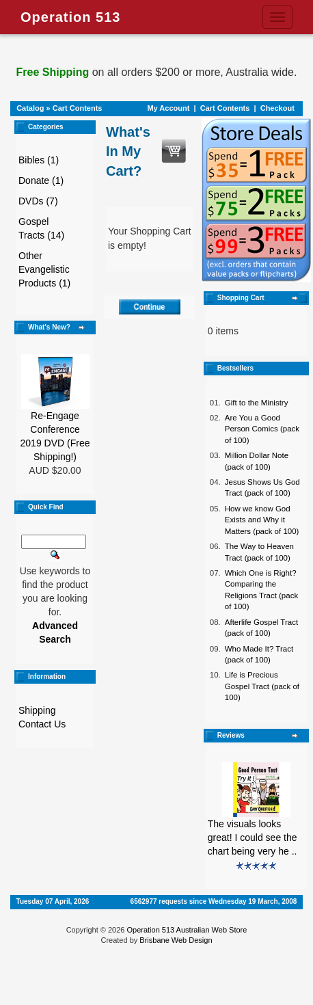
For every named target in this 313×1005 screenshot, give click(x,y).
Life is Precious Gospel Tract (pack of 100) (262, 686)
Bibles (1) (38, 160)
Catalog (30, 108)
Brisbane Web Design (175, 940)
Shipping (37, 710)
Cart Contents (78, 108)
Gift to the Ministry (256, 403)
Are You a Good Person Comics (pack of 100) (262, 429)
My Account (168, 108)
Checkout (277, 108)
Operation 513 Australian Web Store (186, 930)
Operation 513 (70, 17)
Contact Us (42, 724)
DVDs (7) (38, 201)
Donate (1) (41, 180)
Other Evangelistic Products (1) (44, 269)
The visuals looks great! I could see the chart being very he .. (252, 837)
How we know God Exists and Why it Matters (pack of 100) (262, 520)
